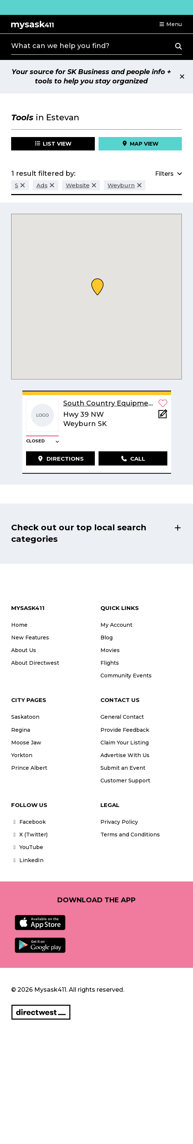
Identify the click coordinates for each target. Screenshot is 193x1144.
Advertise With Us (124, 755)
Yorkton (21, 755)
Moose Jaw (26, 742)
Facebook (28, 822)
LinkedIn (27, 860)
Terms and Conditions (130, 834)
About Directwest (35, 663)
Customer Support (125, 780)
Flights (109, 663)
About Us (23, 650)
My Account (116, 625)
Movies (110, 650)
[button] (170, 24)
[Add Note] (162, 416)
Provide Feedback (124, 730)
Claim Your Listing (124, 742)
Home (19, 625)
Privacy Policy (119, 822)
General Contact (122, 717)
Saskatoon (25, 717)
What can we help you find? (60, 46)
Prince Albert (29, 768)
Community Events (126, 675)
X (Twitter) (29, 834)
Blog (106, 637)
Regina (20, 730)
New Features (30, 637)
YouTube (27, 847)
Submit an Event (122, 768)
